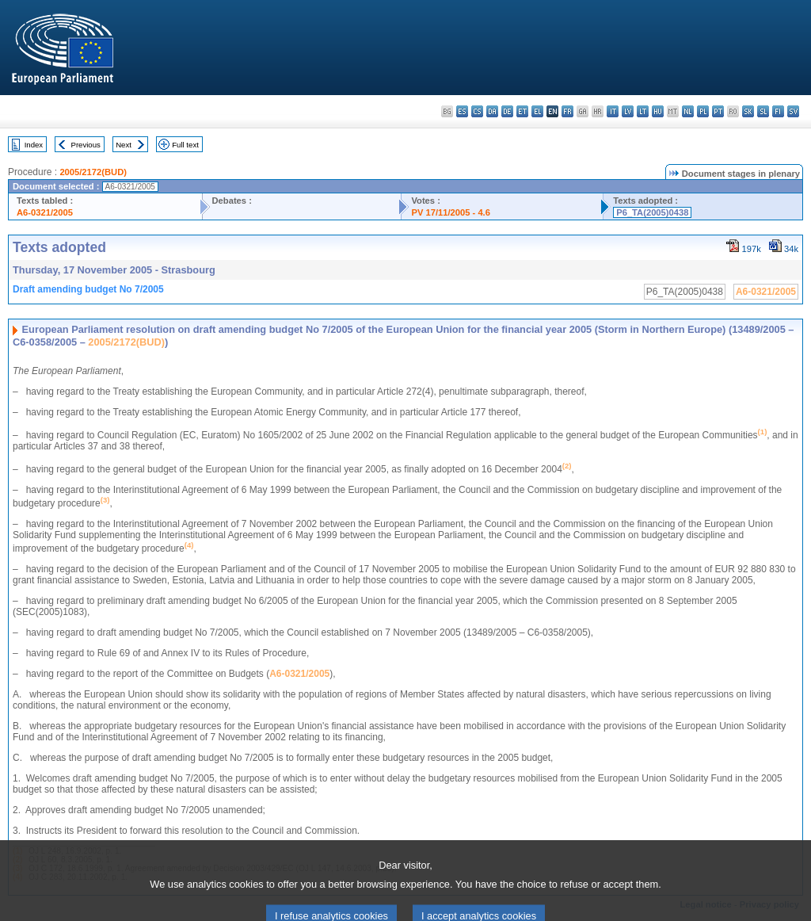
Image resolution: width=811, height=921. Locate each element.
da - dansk (492, 111)
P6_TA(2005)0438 (652, 212)
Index (34, 144)
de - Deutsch (507, 111)
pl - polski (703, 111)
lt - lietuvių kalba (643, 111)
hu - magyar (658, 111)
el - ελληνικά (537, 111)
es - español (462, 111)
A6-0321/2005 (45, 212)
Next (123, 144)
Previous (86, 144)
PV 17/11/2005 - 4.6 (450, 212)
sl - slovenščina (763, 111)
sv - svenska (793, 111)
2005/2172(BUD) (93, 172)
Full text (185, 144)
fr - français (567, 111)
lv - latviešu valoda (628, 111)
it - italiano (613, 111)
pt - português (718, 111)
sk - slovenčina (748, 111)
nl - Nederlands (688, 111)
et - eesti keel (522, 111)
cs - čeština (477, 111)
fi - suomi (778, 111)
